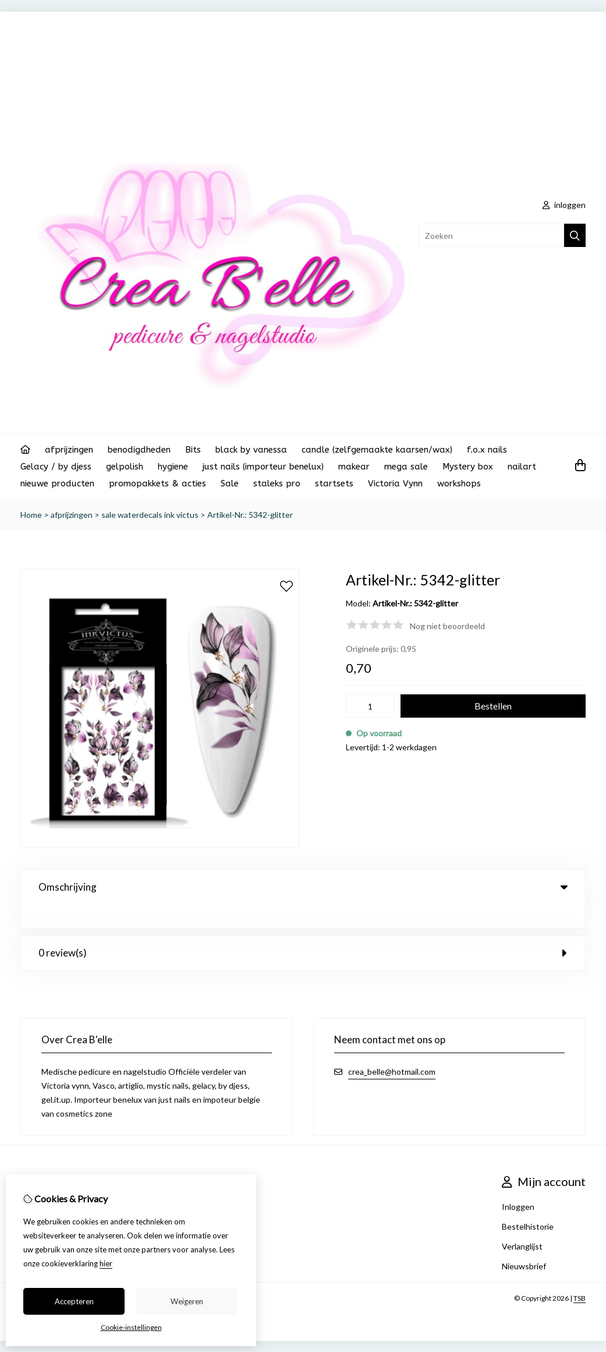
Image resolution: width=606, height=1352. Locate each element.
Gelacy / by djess (55, 466)
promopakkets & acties (157, 483)
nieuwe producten (57, 483)
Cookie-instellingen (131, 1327)
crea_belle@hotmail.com (391, 1071)
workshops (459, 483)
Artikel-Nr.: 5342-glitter (250, 515)
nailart (522, 466)
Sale (230, 483)
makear (354, 466)
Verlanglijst (522, 1246)
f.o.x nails (487, 449)
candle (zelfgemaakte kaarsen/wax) (377, 449)
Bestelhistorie (528, 1226)
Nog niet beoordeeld (447, 626)
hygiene (173, 466)
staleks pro (276, 483)
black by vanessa (251, 449)
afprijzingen (69, 449)
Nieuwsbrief (524, 1265)
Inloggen (518, 1206)
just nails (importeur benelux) (263, 466)
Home (31, 515)
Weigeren (187, 1301)
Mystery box (467, 466)
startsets (334, 483)
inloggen (564, 205)
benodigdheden (139, 449)
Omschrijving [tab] (303, 887)
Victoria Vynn (395, 483)
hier (106, 1263)
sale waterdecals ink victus (150, 515)
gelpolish (124, 466)
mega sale (406, 466)
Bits (193, 449)
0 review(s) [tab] (303, 952)
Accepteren (74, 1301)
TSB (579, 1297)
